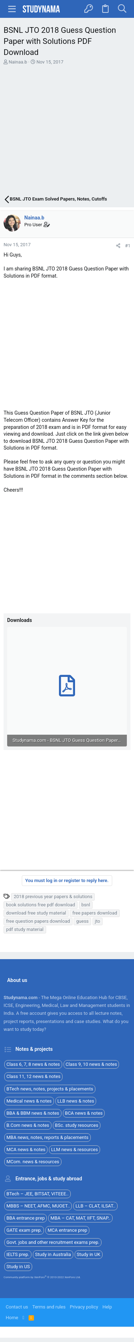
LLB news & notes (76, 1101)
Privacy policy (84, 1307)
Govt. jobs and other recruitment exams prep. (52, 1242)
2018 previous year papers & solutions (53, 896)
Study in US (18, 1266)
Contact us (17, 1307)
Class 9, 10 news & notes (91, 1064)
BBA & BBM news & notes (32, 1113)
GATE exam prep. (24, 1230)
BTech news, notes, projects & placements (49, 1089)
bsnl (85, 904)
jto (97, 921)
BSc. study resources (76, 1125)
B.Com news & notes (27, 1125)
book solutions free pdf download (40, 904)
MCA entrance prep (67, 1230)
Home (12, 1317)
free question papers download (38, 921)
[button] (12, 8)
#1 (127, 245)
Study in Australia (53, 1254)
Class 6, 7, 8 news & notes (33, 1064)
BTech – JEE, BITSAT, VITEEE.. (37, 1193)
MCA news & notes (25, 1149)
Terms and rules (49, 1307)
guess (82, 921)
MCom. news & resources (32, 1161)
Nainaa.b (18, 62)
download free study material (36, 913)
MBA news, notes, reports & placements (47, 1137)
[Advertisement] (67, 131)
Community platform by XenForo (42, 1277)
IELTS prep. (17, 1254)
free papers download (94, 913)
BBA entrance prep (25, 1218)
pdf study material (25, 929)
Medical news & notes (29, 1101)
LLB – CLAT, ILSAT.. (95, 1206)
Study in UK (88, 1254)
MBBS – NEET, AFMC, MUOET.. (38, 1206)
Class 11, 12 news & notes (33, 1076)
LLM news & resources (74, 1149)
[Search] (122, 8)
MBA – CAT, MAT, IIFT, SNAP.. (80, 1218)
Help (107, 1307)
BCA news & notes (84, 1113)
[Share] (118, 245)
